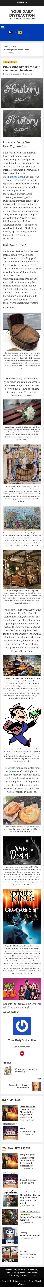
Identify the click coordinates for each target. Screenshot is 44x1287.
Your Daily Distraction (22, 13)
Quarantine (29, 1192)
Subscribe (20, 32)
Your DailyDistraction (13, 74)
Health (37, 1211)
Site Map (24, 1275)
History (6, 62)
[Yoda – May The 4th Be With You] (10, 1217)
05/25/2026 (26, 1120)
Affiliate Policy (19, 1269)
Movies (27, 1214)
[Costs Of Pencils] (10, 1254)
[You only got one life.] (10, 1235)
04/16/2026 (26, 1257)
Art (21, 1251)
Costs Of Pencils (28, 1254)
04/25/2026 (26, 1239)
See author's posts (22, 1046)
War (33, 1106)
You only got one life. (30, 1235)
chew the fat (26, 761)
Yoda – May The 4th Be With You (30, 1218)
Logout (32, 1275)
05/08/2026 (26, 1135)
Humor (13, 62)
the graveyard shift (27, 968)
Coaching (23, 1233)
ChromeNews (34, 1281)
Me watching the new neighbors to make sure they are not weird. (30, 1199)
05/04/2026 (26, 1223)
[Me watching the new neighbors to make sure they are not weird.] (10, 1198)
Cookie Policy (13, 1275)
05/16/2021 (29, 74)
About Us (8, 1269)
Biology (22, 1211)
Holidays (29, 1106)
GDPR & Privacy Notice (15, 1272)
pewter (12, 771)
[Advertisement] (32, 32)
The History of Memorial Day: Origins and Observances (27, 1113)
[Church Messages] (10, 1131)
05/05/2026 (26, 1206)
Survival (37, 1192)
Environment (30, 1211)
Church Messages (28, 1131)
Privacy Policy (32, 1269)
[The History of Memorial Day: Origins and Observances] (10, 1113)
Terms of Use (32, 1272)
